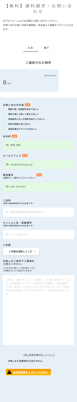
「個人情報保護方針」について (38, 354)
